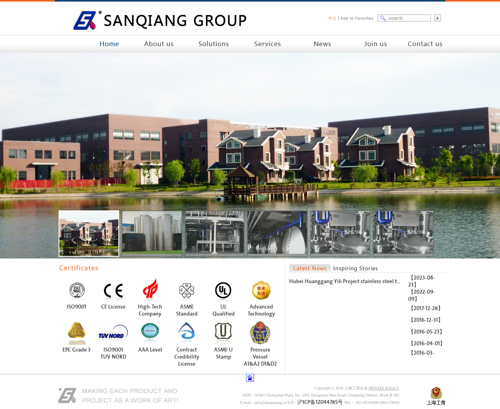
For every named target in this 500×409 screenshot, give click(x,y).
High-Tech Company (150, 310)
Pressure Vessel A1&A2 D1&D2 (260, 356)
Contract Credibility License (186, 356)
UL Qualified (223, 310)
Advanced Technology (261, 310)
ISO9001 (76, 306)
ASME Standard (187, 310)
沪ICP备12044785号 (320, 402)
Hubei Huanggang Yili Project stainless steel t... (344, 281)
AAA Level (150, 349)
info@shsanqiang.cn (270, 402)
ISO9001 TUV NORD (113, 353)
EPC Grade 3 (76, 349)
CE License (113, 306)
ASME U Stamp (223, 353)
